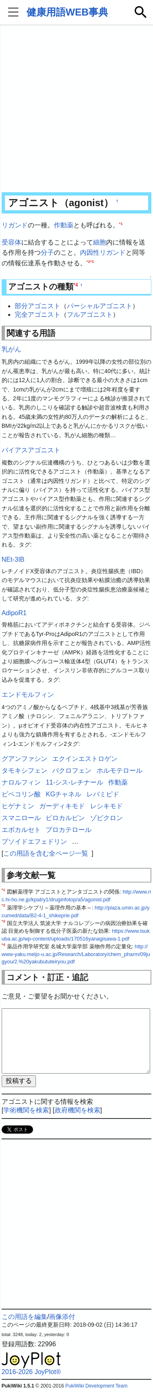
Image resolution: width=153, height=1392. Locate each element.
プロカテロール (68, 829)
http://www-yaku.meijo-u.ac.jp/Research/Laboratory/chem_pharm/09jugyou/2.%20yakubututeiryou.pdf (76, 954)
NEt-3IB (13, 559)
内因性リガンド (103, 252)
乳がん (11, 349)
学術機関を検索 (26, 1110)
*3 (92, 261)
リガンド (15, 225)
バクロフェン (71, 770)
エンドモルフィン (28, 694)
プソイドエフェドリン (34, 841)
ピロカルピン (65, 817)
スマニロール (21, 817)
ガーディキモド (62, 806)
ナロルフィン (21, 782)
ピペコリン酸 (21, 794)
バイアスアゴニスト (31, 450)
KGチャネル (63, 794)
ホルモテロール (119, 770)
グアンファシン (24, 758)
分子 (47, 252)
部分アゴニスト (37, 305)
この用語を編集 (24, 1316)
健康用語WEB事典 (67, 12)
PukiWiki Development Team (96, 1386)
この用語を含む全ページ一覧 (45, 853)
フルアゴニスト (90, 314)
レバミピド (102, 794)
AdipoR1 (14, 612)
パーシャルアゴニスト (99, 305)
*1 (121, 223)
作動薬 (63, 225)
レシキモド (106, 806)
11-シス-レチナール (74, 782)
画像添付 (62, 1316)
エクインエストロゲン (85, 758)
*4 (75, 285)
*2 (88, 261)
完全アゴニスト (37, 314)
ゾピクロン (106, 817)
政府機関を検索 (77, 1110)
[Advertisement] (76, 109)
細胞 (99, 242)
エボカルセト (21, 829)
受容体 (11, 242)
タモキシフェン (24, 770)
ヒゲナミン (18, 806)
